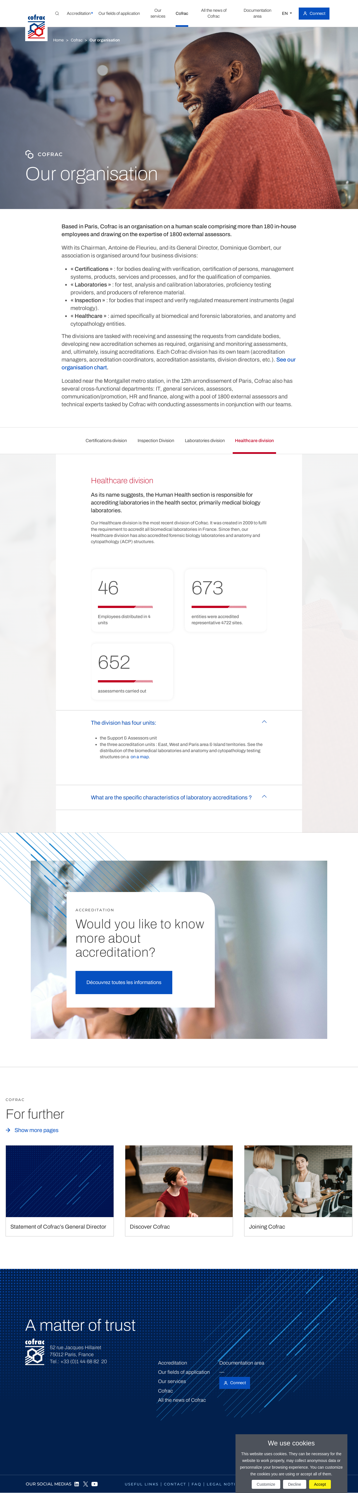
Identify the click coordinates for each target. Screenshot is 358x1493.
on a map (140, 756)
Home (58, 40)
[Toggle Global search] (57, 13)
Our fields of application (184, 1372)
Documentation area (241, 1363)
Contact (175, 1484)
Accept (320, 1484)
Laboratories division (205, 440)
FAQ (196, 1484)
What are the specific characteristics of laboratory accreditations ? (171, 797)
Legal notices (225, 1484)
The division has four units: (123, 723)
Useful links (142, 1484)
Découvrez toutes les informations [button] (123, 982)
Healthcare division (254, 440)
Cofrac (77, 40)
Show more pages (36, 1130)
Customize (266, 1484)
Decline (294, 1484)
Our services (172, 1381)
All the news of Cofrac (182, 1400)
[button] (78, 13)
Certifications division (106, 440)
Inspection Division (156, 440)
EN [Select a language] (285, 13)
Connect (317, 13)
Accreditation (172, 1363)
